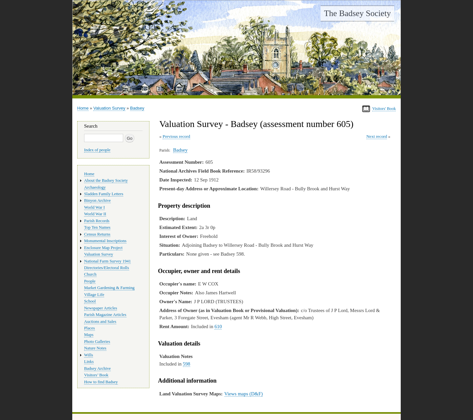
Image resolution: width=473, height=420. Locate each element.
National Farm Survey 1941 (107, 261)
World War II (95, 214)
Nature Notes (95, 348)
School (90, 301)
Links (89, 361)
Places (89, 328)
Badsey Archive (97, 368)
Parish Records (96, 221)
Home (83, 108)
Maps (88, 334)
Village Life (94, 294)
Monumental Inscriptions (105, 241)
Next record (376, 136)
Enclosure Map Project (103, 247)
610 (218, 326)
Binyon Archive (97, 200)
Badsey (137, 108)
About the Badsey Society (106, 180)
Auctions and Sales (100, 321)
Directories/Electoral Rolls (106, 267)
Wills (88, 355)
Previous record (176, 136)
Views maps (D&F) (243, 393)
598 (186, 364)
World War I (94, 207)
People (90, 281)
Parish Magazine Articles (105, 314)
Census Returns (97, 234)
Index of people (97, 150)
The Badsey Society (357, 13)
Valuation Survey (109, 108)
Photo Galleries (97, 341)
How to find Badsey (101, 382)
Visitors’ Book (96, 375)
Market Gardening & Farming (109, 287)
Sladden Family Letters (103, 194)
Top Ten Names (97, 227)
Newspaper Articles (100, 308)
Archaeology (95, 187)
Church (90, 274)
